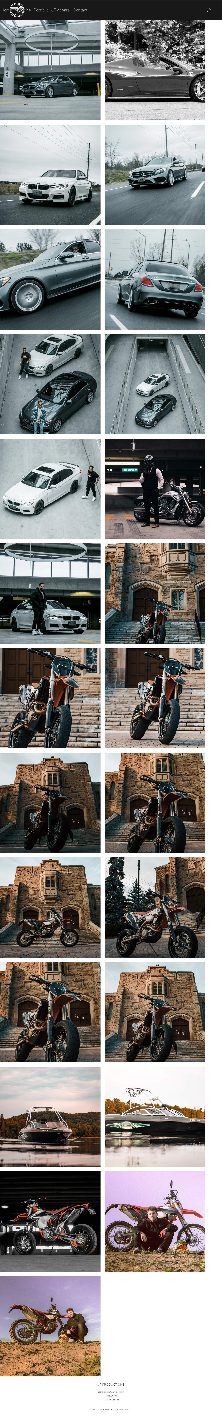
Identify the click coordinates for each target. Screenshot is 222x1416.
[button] (209, 10)
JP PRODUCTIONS (111, 1384)
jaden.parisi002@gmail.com (111, 1391)
